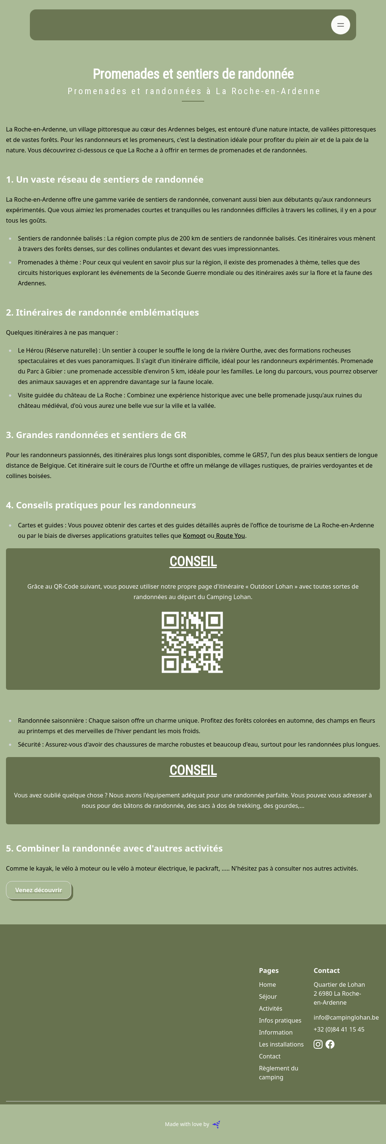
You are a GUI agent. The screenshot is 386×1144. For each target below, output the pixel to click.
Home (267, 984)
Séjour (268, 996)
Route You (229, 535)
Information (276, 1032)
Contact (270, 1056)
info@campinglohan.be (346, 1017)
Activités (271, 1008)
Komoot (194, 535)
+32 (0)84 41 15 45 (339, 1029)
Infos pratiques (280, 1020)
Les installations (281, 1044)
